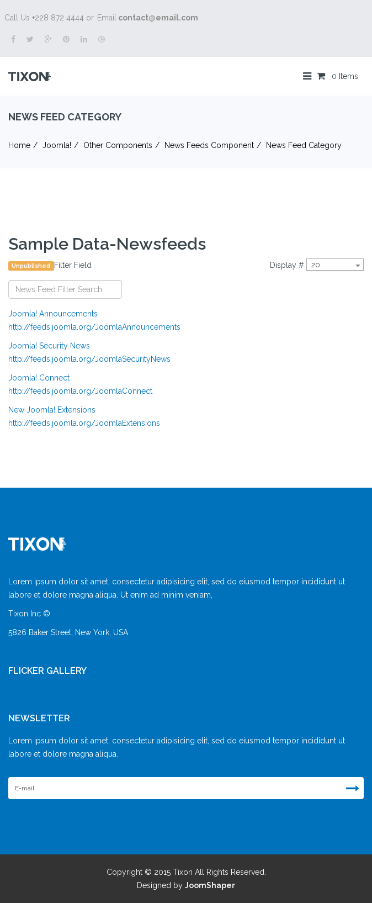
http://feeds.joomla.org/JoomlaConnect (80, 391)
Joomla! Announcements (53, 313)
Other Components (117, 145)
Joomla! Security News (49, 345)
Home (19, 145)
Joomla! (56, 145)
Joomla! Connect (39, 377)
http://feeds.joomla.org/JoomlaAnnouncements (94, 327)
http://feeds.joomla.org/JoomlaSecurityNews (89, 359)
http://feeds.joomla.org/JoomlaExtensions (84, 423)
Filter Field (51, 266)
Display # (287, 265)
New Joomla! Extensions (51, 409)
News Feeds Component (209, 145)
